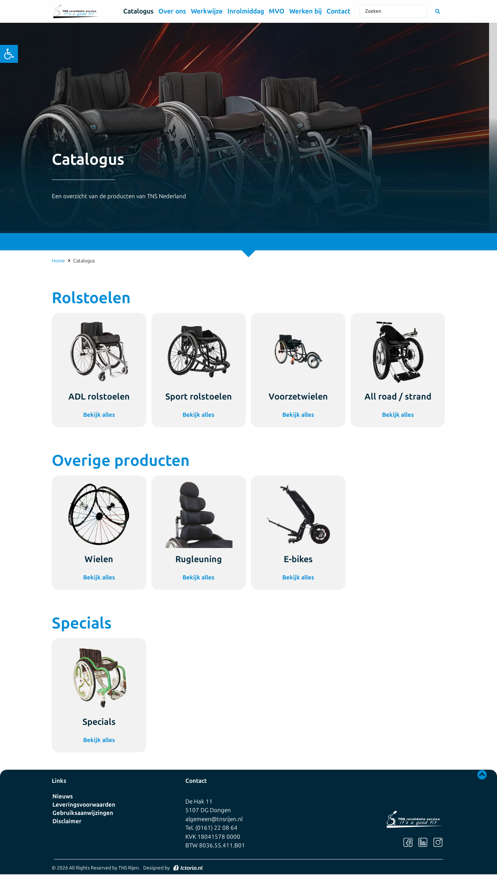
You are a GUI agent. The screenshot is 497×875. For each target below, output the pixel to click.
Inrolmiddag (245, 11)
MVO (276, 11)
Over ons (172, 11)
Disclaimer (66, 821)
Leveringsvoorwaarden (83, 804)
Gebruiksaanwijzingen (82, 812)
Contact (338, 11)
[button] (9, 54)
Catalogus (138, 11)
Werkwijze (207, 11)
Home (58, 261)
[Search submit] (437, 12)
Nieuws (62, 796)
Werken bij (305, 11)
